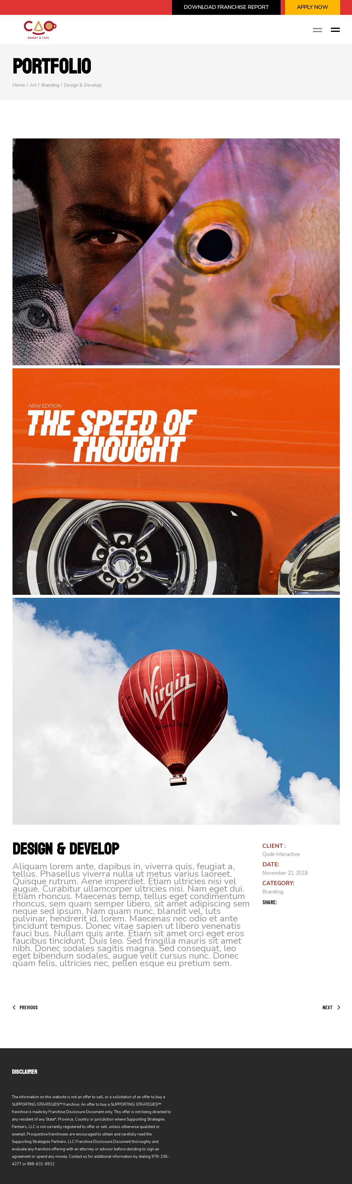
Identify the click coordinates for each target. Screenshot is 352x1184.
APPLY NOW (312, 7)
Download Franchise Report (226, 7)
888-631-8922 (40, 1164)
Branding (272, 891)
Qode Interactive (281, 854)
